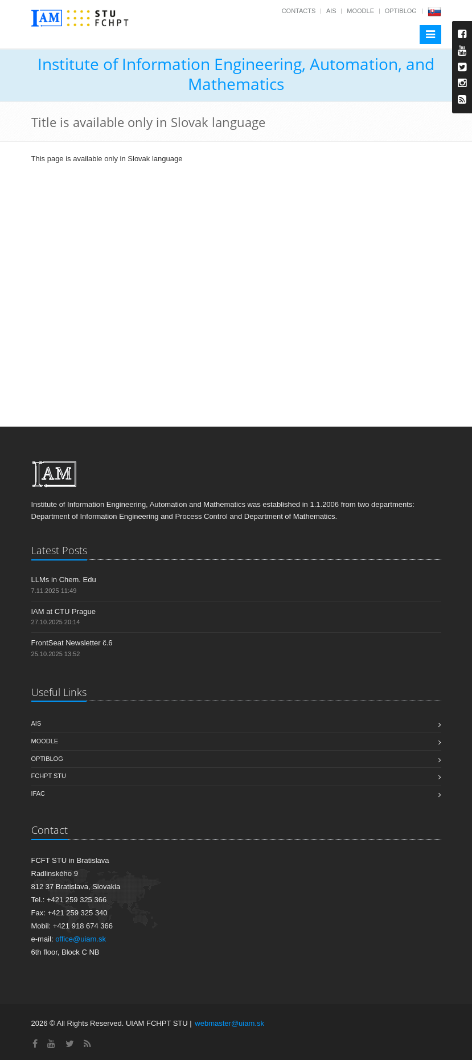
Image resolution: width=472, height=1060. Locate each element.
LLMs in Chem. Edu (63, 579)
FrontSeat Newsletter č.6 (72, 643)
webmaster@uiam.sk (229, 1023)
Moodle (360, 10)
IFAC (38, 793)
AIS (331, 10)
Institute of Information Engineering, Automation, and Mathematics (236, 74)
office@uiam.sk (80, 939)
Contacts (299, 10)
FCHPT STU (49, 775)
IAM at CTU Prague (63, 611)
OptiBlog (401, 10)
